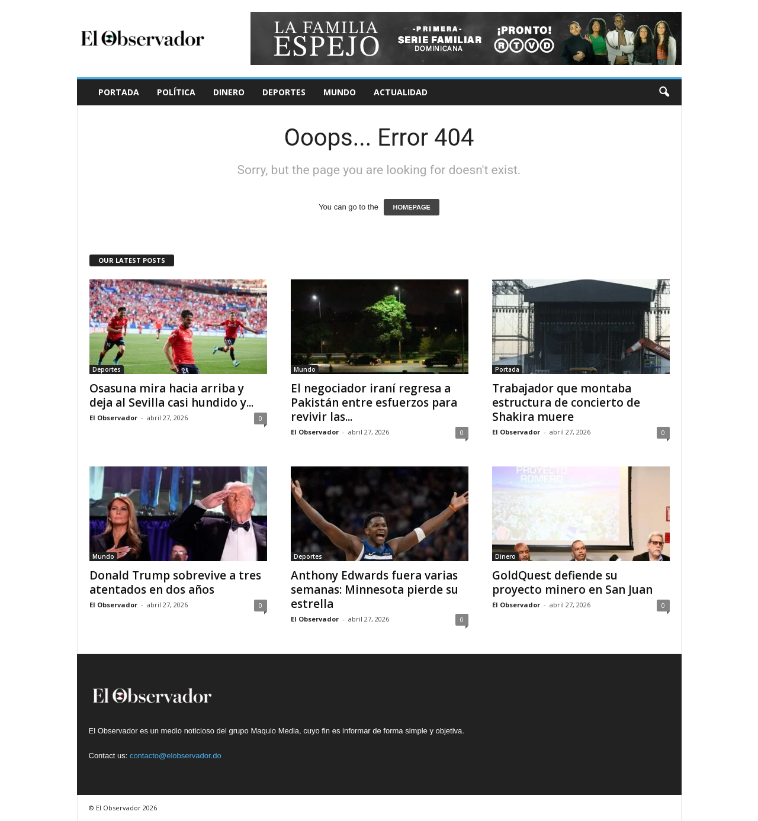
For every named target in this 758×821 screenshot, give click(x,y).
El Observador (113, 417)
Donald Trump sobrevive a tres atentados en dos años (175, 582)
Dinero (229, 92)
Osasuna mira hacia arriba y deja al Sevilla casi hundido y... (171, 395)
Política (176, 92)
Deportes (284, 92)
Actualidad (401, 92)
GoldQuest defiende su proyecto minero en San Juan (572, 582)
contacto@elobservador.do (175, 755)
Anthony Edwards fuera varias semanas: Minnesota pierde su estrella (374, 589)
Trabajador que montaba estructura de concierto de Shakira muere (566, 402)
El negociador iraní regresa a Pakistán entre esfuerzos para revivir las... (374, 402)
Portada (118, 92)
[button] (664, 92)
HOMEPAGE (411, 207)
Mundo (339, 92)
